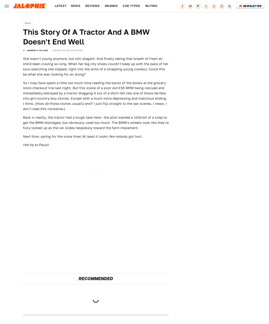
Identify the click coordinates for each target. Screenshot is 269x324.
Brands (111, 6)
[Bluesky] (190, 6)
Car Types (131, 6)
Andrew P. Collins (37, 50)
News (75, 6)
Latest (60, 6)
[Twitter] (206, 6)
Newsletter (250, 6)
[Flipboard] (198, 6)
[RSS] (229, 6)
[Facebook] (182, 6)
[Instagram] (222, 6)
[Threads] (214, 6)
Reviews (92, 6)
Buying (151, 6)
